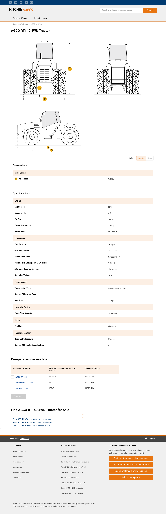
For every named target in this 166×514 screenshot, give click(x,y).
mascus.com (17, 467)
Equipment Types (20, 18)
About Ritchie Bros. (20, 451)
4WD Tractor (23, 24)
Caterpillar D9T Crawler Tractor (72, 493)
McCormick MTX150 (24, 383)
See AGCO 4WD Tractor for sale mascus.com (31, 426)
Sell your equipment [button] (131, 477)
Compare (18, 396)
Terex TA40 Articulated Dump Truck (73, 467)
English (152, 438)
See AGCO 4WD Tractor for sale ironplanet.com (32, 422)
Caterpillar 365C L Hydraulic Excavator (75, 462)
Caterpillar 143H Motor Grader (72, 472)
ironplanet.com (18, 462)
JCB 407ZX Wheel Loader (70, 451)
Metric (149, 158)
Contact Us (24, 439)
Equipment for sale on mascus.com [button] (131, 471)
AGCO (33, 24)
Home (15, 24)
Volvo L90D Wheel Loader (70, 478)
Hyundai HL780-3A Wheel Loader (73, 483)
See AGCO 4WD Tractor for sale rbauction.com (32, 419)
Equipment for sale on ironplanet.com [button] (131, 464)
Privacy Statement (78, 504)
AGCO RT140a (21, 388)
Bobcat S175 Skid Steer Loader (72, 488)
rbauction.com (18, 457)
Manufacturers (40, 18)
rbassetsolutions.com (21, 472)
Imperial (141, 158)
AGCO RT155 (21, 377)
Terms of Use (90, 504)
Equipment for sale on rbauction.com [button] (131, 458)
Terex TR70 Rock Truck (69, 457)
